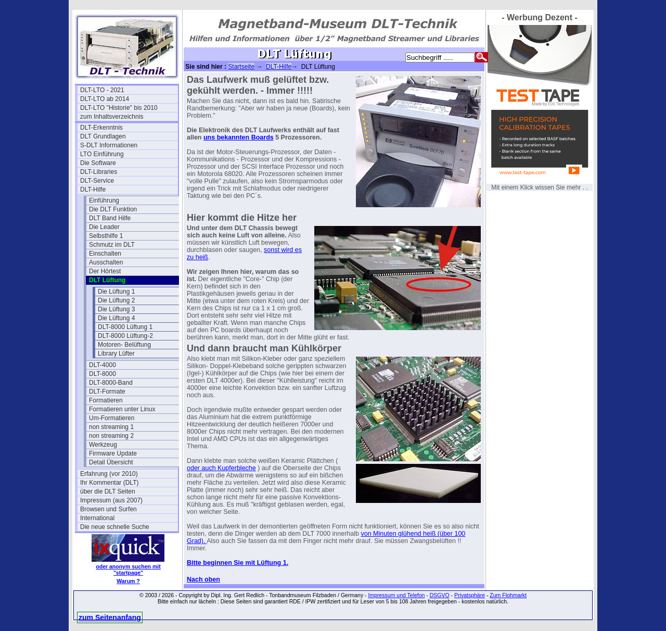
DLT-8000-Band (111, 382)
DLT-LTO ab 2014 (104, 99)
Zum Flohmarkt (508, 595)
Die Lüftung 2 (116, 300)
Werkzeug (103, 444)
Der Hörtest (105, 271)
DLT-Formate (107, 391)
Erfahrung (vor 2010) (109, 473)
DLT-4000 (102, 365)
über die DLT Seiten (107, 491)
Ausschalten (106, 262)
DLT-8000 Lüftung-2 (125, 335)
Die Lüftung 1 (116, 291)
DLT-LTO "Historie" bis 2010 (119, 107)
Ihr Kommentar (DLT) (109, 482)
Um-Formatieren (111, 418)
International (97, 518)
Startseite (241, 66)
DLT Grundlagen (103, 136)
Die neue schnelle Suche (114, 527)
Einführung (104, 200)
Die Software (98, 163)
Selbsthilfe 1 (106, 235)
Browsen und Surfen (108, 509)
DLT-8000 (102, 373)
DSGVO (440, 595)
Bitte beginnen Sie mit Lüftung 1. (237, 562)
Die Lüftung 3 (116, 309)
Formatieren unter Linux (122, 409)
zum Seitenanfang (110, 617)
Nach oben (203, 579)
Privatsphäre (469, 595)
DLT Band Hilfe (110, 218)
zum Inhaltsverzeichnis (111, 116)
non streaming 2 (111, 435)
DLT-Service (97, 180)
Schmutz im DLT (112, 244)
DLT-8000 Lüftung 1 (125, 327)
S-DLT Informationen (108, 145)
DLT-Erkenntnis (101, 127)
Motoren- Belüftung (124, 344)
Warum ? (128, 581)
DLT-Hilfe (93, 189)
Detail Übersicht (111, 462)
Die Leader (104, 227)
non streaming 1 (111, 427)
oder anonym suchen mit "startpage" (128, 569)
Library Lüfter (116, 353)
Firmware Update (113, 453)
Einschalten (105, 253)
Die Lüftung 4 (116, 318)
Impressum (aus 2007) (111, 500)
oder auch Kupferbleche (221, 468)
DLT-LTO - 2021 (102, 90)
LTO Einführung (102, 154)
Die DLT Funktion (113, 209)
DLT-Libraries (98, 171)
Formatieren (106, 400)
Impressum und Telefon (396, 595)
